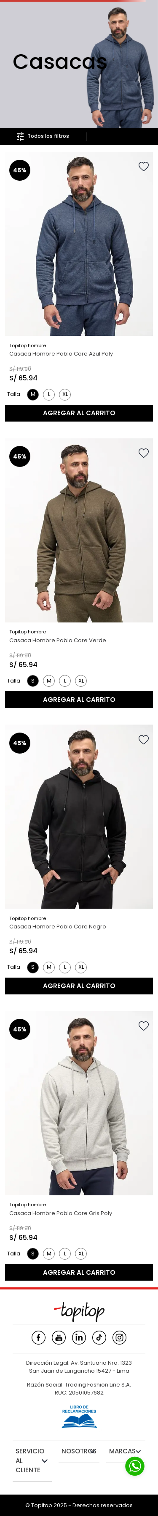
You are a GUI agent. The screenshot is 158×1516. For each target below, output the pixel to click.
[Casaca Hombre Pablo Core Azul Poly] (79, 287)
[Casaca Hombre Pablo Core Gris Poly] (79, 1146)
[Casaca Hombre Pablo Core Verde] (79, 573)
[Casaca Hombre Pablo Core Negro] (79, 859)
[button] (33, 395)
